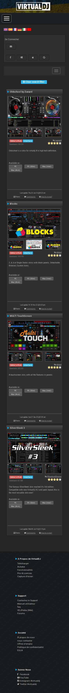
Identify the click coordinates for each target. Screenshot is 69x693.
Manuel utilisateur (26, 603)
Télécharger (23, 563)
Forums (21, 613)
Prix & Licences (24, 573)
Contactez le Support (27, 600)
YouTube (23, 677)
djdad (58, 252)
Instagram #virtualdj (28, 681)
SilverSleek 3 (17, 428)
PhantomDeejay (54, 476)
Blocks (13, 204)
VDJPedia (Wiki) (25, 610)
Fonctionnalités (25, 570)
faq (19, 607)
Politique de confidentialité (30, 647)
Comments (31, 197)
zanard (58, 140)
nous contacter (24, 640)
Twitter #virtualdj (27, 684)
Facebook (23, 674)
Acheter (21, 566)
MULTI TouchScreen (21, 316)
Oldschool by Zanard (21, 92)
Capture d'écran (25, 576)
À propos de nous (26, 637)
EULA (20, 650)
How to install (46, 197)
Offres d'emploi (24, 644)
